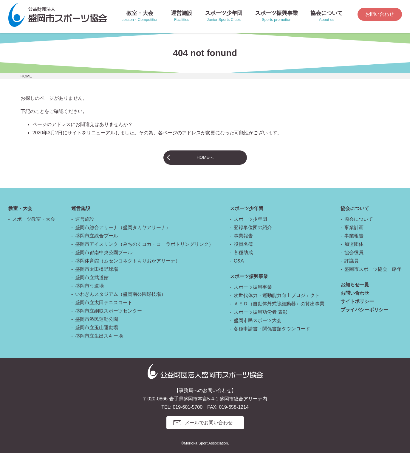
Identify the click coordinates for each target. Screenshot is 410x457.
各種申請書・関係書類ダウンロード (272, 332)
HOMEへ (205, 159)
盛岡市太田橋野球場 (96, 273)
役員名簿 (243, 248)
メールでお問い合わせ (209, 426)
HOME (26, 76)
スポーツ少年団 (250, 223)
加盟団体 (353, 248)
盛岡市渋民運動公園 (96, 323)
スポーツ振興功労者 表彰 (260, 315)
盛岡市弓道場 (89, 289)
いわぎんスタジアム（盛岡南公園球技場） (120, 298)
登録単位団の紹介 (253, 231)
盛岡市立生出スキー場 (99, 339)
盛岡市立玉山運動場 (96, 331)
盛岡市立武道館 (92, 281)
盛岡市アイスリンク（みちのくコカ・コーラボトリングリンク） (144, 248)
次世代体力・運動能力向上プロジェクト (277, 299)
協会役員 (353, 256)
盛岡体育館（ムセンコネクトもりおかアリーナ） (127, 264)
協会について (358, 223)
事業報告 (243, 239)
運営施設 (84, 223)
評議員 (351, 264)
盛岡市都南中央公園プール (103, 256)
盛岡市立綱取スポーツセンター (108, 314)
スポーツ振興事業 (253, 290)
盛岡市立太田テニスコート (103, 306)
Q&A (239, 264)
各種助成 (243, 256)
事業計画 (353, 231)
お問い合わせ (379, 14)
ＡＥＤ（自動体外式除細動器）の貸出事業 (279, 307)
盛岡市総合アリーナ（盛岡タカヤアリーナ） (123, 231)
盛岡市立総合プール (96, 239)
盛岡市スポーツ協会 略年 (373, 273)
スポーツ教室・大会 (33, 223)
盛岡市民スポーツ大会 (257, 324)
